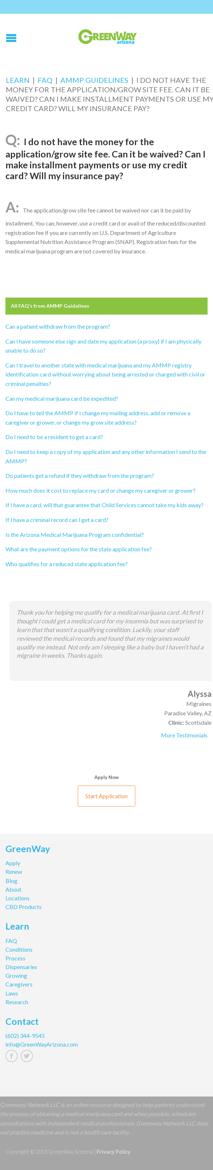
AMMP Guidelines (94, 80)
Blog (11, 880)
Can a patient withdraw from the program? (57, 326)
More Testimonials (184, 735)
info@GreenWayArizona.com (41, 1044)
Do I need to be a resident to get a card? (54, 436)
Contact (22, 1022)
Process (15, 958)
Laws (11, 993)
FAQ (45, 80)
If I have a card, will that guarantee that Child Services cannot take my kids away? (104, 504)
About (13, 889)
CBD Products (23, 906)
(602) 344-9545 (25, 1035)
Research (16, 1001)
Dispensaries (21, 966)
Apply (12, 862)
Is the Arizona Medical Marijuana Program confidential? (74, 534)
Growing (16, 975)
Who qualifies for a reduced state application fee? (66, 563)
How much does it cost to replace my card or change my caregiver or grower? (100, 490)
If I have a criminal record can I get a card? (56, 519)
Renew (13, 871)
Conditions (19, 949)
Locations (17, 898)
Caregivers (19, 984)
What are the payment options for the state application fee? (78, 549)
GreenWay (27, 849)
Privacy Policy (114, 1152)
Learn (18, 80)
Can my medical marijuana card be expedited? (61, 398)
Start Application (106, 795)
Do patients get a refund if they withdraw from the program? (79, 475)
